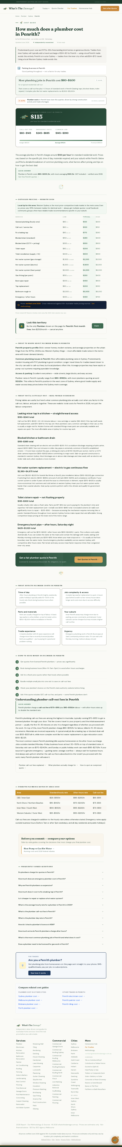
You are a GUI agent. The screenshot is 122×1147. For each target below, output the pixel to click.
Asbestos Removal (55, 1086)
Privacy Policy (65, 1140)
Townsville (75, 1089)
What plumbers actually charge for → (63, 765)
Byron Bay (74, 1092)
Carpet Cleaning (22, 1101)
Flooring (19, 1085)
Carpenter (37, 1067)
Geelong (74, 1076)
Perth (73, 1054)
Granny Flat (37, 1099)
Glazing (35, 1109)
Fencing (19, 1072)
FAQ (53, 1140)
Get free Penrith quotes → (28, 177)
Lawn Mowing (38, 1063)
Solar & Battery (21, 1075)
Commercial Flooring (56, 1101)
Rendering (37, 1050)
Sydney (30, 16)
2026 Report (21, 1125)
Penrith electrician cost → (73, 996)
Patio (35, 1106)
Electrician (20, 1047)
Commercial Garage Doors (57, 1045)
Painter (18, 1062)
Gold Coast (75, 1060)
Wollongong (75, 1085)
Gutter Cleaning (39, 1076)
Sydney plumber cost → (28, 996)
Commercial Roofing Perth (57, 1071)
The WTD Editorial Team (23, 39)
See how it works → (39, 973)
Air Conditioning (22, 1065)
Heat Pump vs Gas (91, 1070)
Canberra (74, 1063)
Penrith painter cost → (72, 1000)
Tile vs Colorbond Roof (93, 1060)
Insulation (36, 1086)
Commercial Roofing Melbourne (56, 1058)
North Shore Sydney (73, 1107)
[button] (61, 872)
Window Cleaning (39, 1083)
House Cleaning (39, 1057)
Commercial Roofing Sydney (58, 1051)
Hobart (73, 1067)
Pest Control (20, 1082)
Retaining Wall (38, 1044)
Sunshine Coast (74, 1081)
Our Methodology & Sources (39, 1125)
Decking (36, 1054)
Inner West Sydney (75, 1099)
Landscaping (21, 1078)
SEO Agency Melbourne (45, 1127)
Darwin (73, 1070)
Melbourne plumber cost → (30, 1000)
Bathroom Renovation (20, 1057)
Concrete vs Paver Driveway (95, 1080)
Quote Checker (58, 8)
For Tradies (72, 8)
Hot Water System (23, 1108)
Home (17, 16)
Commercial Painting (56, 1095)
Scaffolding (56, 1091)
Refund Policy (46, 1140)
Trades (45, 8)
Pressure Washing (39, 1089)
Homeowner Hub (85, 8)
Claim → (97, 326)
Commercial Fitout (56, 1077)
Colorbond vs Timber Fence (95, 1063)
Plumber (23, 16)
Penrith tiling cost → (71, 1004)
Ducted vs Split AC (92, 1067)
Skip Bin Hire (37, 1080)
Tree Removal (21, 1088)
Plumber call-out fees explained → (32, 765)
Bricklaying (37, 1092)
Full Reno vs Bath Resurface (95, 1089)
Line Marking (57, 1082)
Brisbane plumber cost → (29, 1004)
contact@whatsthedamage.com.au (98, 1054)
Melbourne (75, 1047)
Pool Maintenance (23, 1095)
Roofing (19, 1069)
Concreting (20, 1098)
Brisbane (74, 1050)
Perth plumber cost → (28, 1008)
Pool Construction (39, 1102)
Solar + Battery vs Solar (93, 1076)
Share (99, 80)
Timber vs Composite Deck (95, 1073)
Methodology (48, 39)
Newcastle (75, 1073)
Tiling (35, 1047)
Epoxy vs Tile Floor (91, 1086)
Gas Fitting (37, 1096)
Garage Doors (21, 1091)
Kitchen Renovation (20, 1051)
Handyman (37, 1060)
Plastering (36, 1073)
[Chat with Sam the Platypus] (115, 1140)
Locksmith (37, 1070)
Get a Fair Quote (110, 8)
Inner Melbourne (75, 1114)
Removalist (20, 1104)
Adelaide (74, 1057)
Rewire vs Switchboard (93, 1083)
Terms (58, 1140)
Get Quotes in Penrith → (89, 559)
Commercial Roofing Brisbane (58, 1065)
